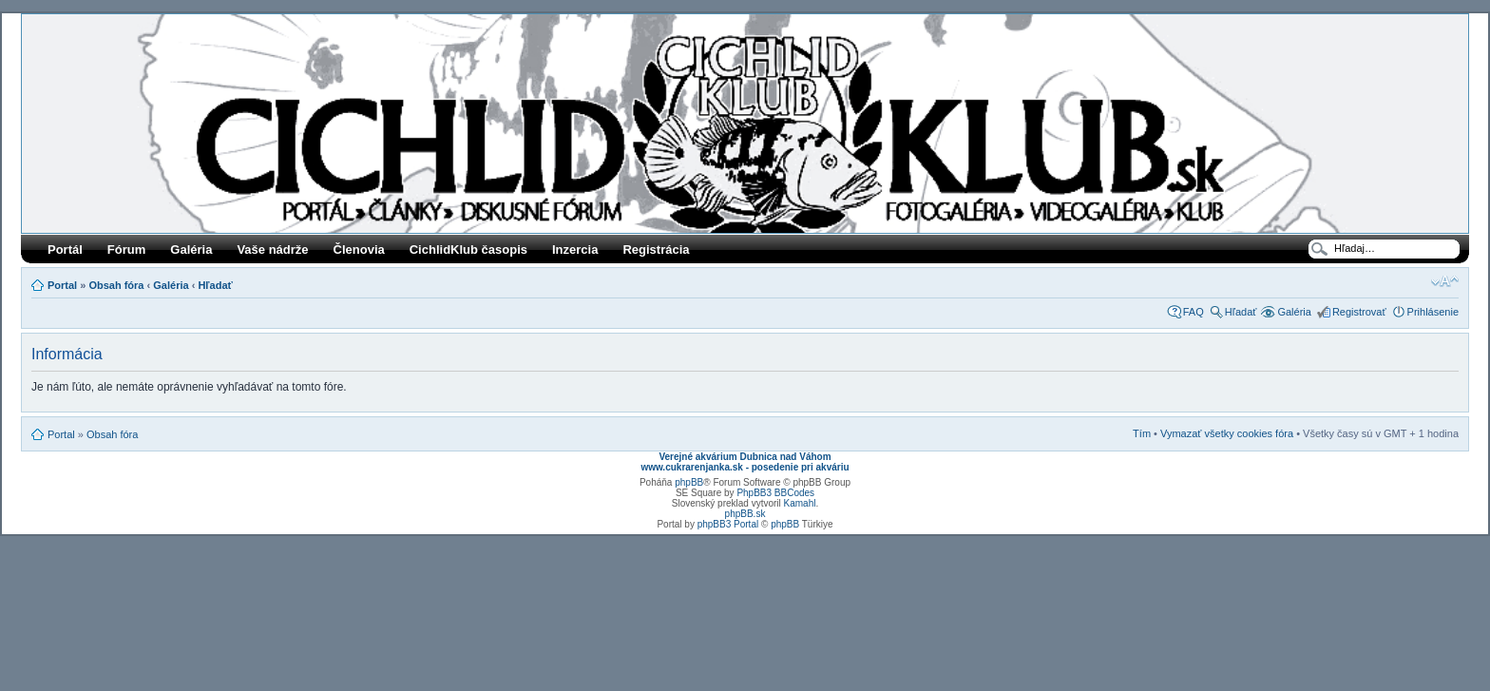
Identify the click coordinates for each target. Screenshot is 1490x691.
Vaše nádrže (272, 249)
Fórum (126, 249)
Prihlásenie (1433, 311)
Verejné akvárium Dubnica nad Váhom (745, 456)
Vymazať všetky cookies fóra (1226, 433)
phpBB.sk (745, 514)
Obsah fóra (115, 285)
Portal (62, 285)
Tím (1142, 433)
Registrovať (1359, 311)
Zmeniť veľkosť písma (1445, 281)
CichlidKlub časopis (468, 249)
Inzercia (575, 249)
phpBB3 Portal (728, 524)
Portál (65, 249)
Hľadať (215, 285)
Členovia (359, 249)
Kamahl (800, 503)
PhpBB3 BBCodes (775, 493)
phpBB (689, 482)
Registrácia (655, 249)
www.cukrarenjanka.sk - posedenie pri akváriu (744, 467)
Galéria (191, 249)
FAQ (1193, 311)
